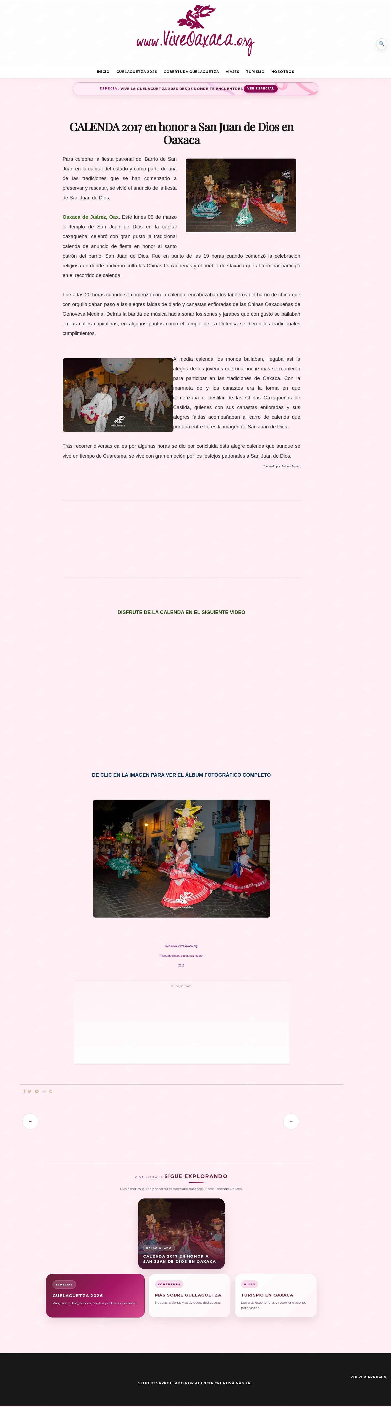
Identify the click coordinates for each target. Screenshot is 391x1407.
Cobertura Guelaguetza (191, 72)
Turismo (255, 72)
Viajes (232, 72)
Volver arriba (368, 1379)
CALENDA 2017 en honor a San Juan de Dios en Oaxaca (179, 1260)
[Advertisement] (181, 543)
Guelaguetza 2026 (136, 72)
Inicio (103, 72)
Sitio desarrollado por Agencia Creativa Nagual (195, 1385)
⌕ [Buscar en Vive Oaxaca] (379, 40)
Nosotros (282, 72)
